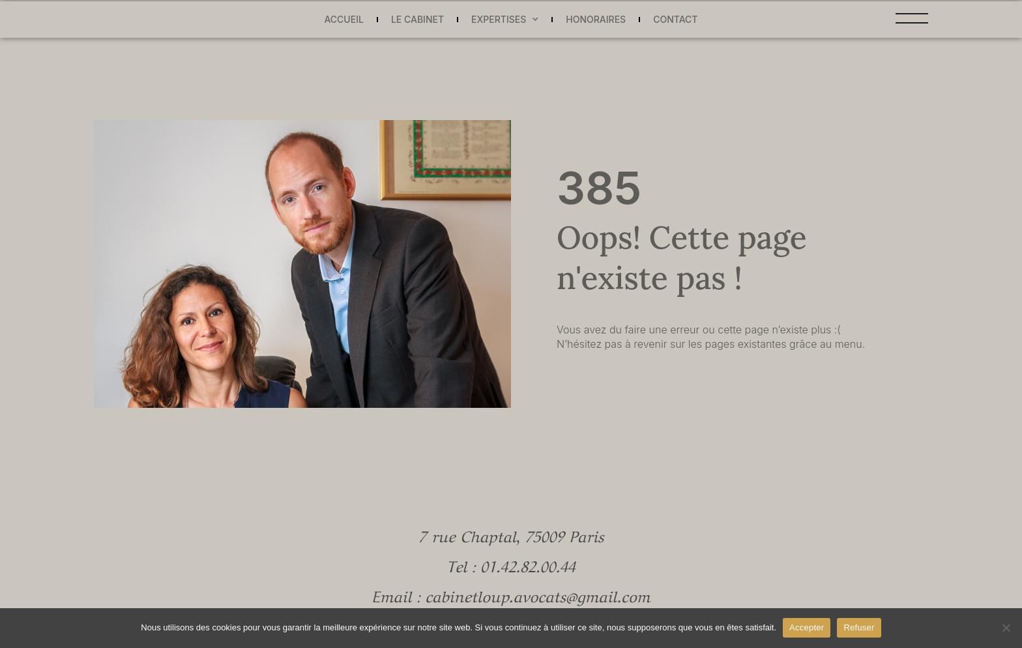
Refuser (858, 627)
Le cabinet (417, 19)
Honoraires (596, 19)
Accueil (343, 19)
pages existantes (746, 343)
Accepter (806, 627)
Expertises (504, 20)
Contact (675, 19)
